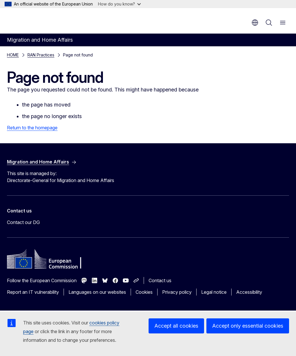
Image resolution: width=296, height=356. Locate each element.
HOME (13, 54)
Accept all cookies (176, 326)
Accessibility (249, 292)
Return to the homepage (32, 128)
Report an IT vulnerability (33, 292)
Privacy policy (177, 292)
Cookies (144, 292)
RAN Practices (40, 54)
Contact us (160, 280)
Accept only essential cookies (247, 326)
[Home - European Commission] (42, 20)
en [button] (254, 22)
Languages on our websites (97, 292)
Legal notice (214, 292)
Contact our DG (23, 222)
